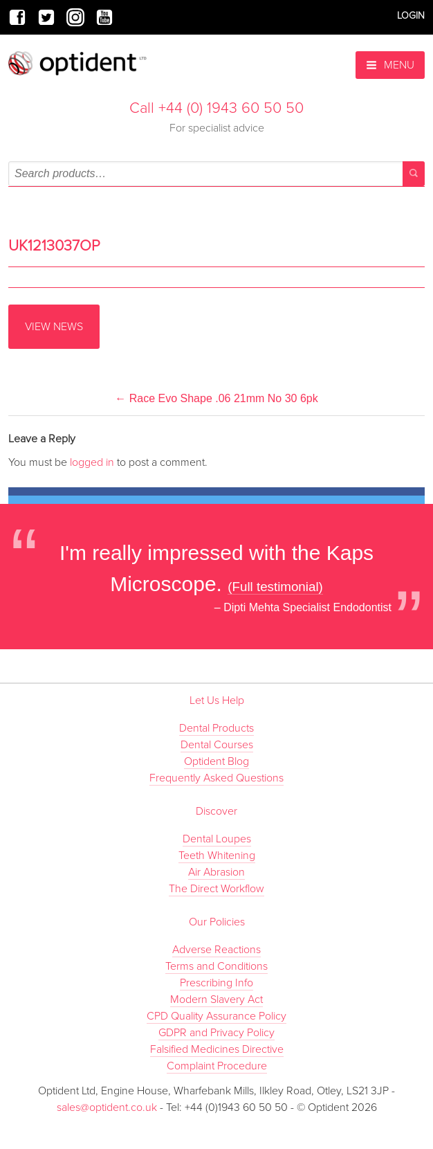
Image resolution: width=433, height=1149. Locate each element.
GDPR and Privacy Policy (216, 1033)
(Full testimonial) (275, 586)
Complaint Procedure (217, 1066)
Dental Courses (217, 745)
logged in (92, 462)
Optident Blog (216, 761)
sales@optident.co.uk (108, 1107)
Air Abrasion (216, 872)
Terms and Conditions (216, 966)
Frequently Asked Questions (216, 778)
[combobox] (216, 173)
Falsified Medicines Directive (217, 1049)
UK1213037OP (54, 246)
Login (411, 15)
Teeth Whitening (216, 855)
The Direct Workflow (216, 889)
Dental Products (216, 728)
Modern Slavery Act (216, 999)
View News (54, 327)
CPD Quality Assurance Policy (216, 1016)
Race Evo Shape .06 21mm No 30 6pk (216, 398)
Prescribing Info (216, 983)
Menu (390, 65)
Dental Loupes (217, 839)
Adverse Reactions (216, 950)
